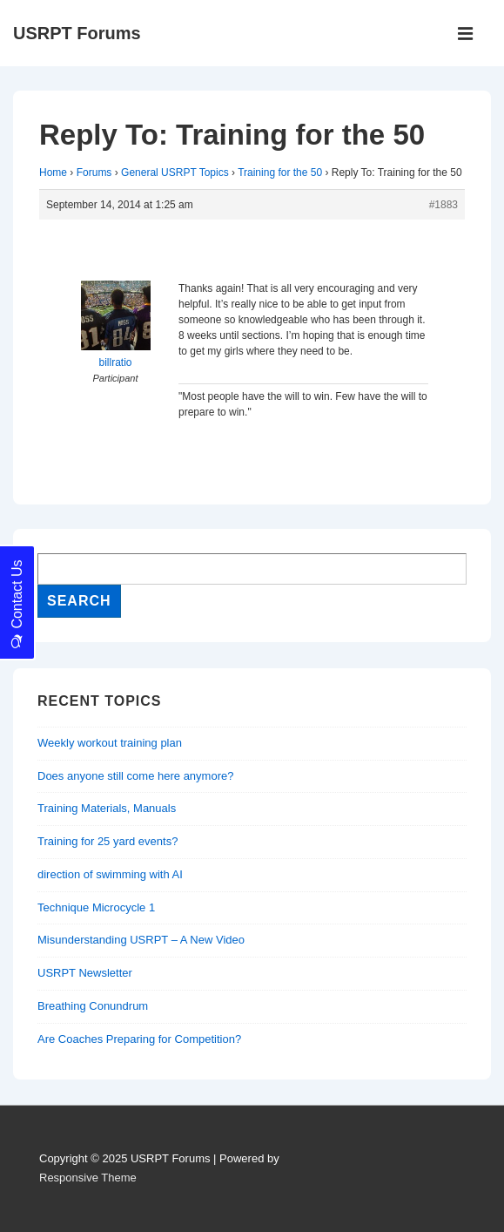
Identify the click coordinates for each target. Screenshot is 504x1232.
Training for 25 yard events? (107, 841)
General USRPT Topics (175, 172)
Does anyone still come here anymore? (135, 775)
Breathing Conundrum (92, 1005)
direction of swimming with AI (110, 874)
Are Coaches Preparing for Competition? (139, 1039)
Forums (94, 172)
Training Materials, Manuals (106, 808)
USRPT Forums (77, 33)
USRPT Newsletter (84, 972)
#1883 (443, 205)
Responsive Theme (88, 1177)
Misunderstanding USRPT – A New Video (141, 939)
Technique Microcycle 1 (96, 907)
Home (53, 172)
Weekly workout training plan (109, 742)
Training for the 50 (280, 172)
